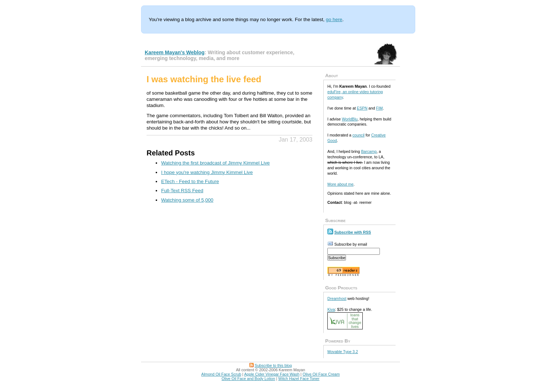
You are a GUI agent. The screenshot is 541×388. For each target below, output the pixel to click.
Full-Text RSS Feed (182, 190)
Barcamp (369, 151)
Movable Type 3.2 (342, 351)
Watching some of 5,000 (187, 200)
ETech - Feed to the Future (190, 181)
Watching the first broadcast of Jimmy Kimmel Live (215, 163)
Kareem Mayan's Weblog (175, 52)
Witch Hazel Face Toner (298, 378)
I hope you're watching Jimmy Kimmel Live (207, 172)
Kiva (331, 309)
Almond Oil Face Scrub (221, 374)
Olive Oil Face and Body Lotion (248, 378)
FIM (379, 108)
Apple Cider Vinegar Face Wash (272, 374)
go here (334, 19)
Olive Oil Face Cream (321, 374)
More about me (340, 184)
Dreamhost (336, 298)
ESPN (362, 108)
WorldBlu (350, 119)
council (359, 135)
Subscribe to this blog (273, 365)
